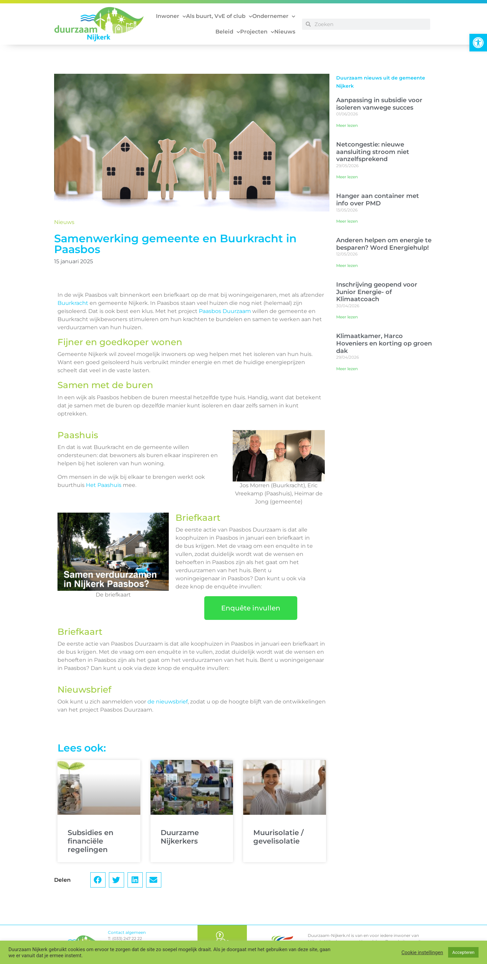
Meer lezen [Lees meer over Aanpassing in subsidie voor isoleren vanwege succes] (347, 125)
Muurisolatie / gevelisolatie (278, 836)
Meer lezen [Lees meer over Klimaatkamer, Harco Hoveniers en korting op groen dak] (347, 368)
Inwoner (171, 16)
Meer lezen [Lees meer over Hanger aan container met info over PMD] (347, 221)
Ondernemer (273, 16)
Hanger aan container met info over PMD (377, 199)
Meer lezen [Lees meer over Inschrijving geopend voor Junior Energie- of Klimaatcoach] (347, 316)
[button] (478, 42)
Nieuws (284, 31)
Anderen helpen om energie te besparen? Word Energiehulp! (384, 244)
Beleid (227, 32)
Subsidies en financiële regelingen (90, 841)
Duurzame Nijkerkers (180, 836)
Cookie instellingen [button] (422, 952)
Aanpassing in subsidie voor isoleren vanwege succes (379, 103)
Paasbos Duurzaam (225, 311)
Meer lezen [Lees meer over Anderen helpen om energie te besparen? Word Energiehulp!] (347, 265)
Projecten (257, 32)
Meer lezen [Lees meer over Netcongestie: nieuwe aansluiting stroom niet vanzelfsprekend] (347, 176)
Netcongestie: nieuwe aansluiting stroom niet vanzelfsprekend (372, 152)
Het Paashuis (103, 485)
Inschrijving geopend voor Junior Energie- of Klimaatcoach (376, 292)
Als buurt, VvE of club (219, 16)
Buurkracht (72, 303)
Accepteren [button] (463, 952)
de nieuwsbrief (167, 701)
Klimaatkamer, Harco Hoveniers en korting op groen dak (384, 343)
